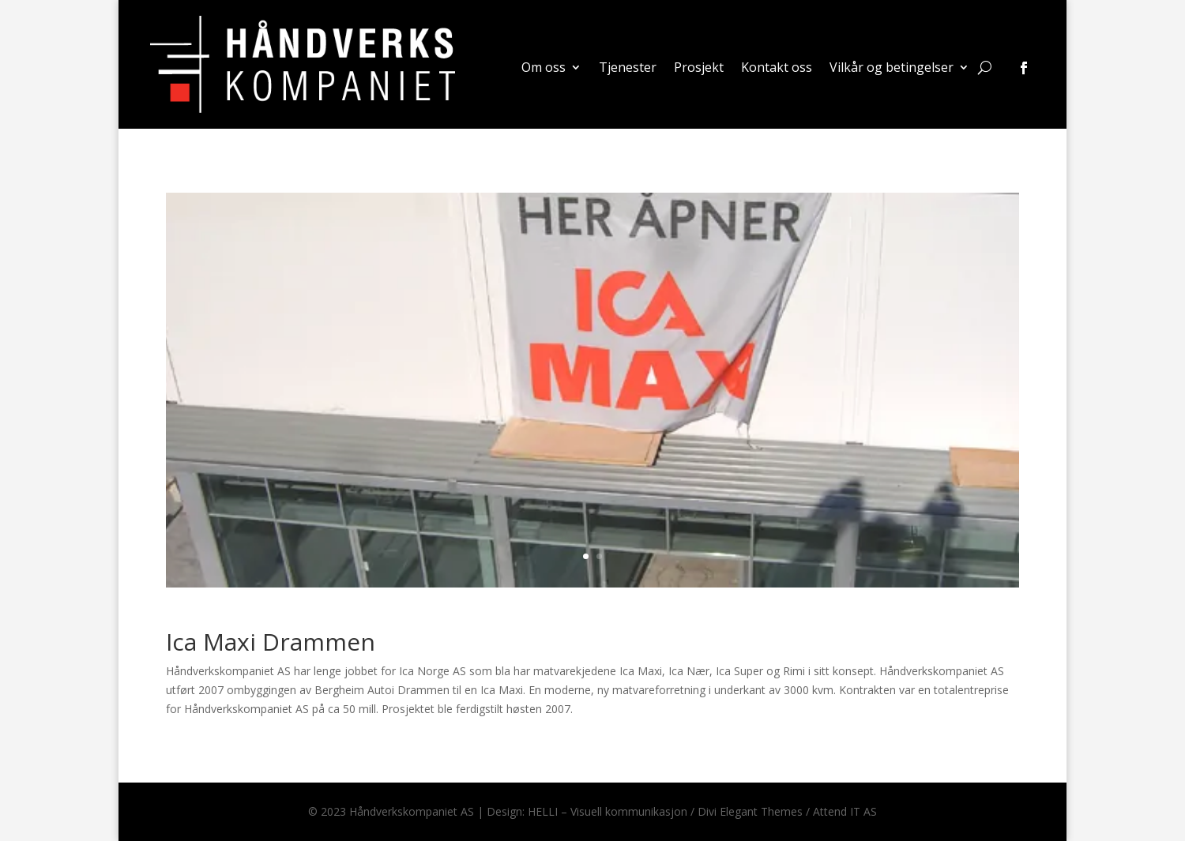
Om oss (543, 69)
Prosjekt (699, 69)
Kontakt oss (776, 69)
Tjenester (627, 69)
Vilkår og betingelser (892, 69)
